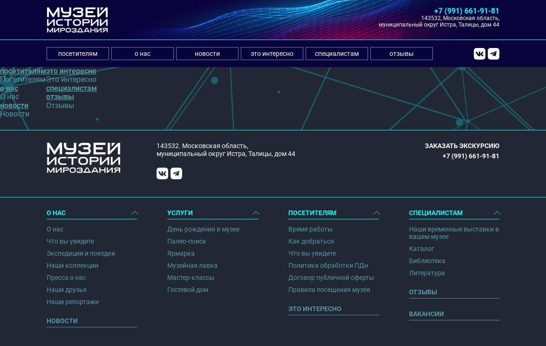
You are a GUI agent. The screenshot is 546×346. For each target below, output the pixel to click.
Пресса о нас (66, 277)
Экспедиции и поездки (81, 253)
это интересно (272, 53)
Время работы (310, 229)
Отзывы (423, 292)
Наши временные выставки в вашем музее (454, 232)
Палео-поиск (186, 241)
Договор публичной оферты (331, 277)
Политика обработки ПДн (328, 265)
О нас (55, 229)
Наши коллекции (72, 265)
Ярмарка (181, 253)
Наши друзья (67, 289)
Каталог (421, 248)
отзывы (401, 53)
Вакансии (426, 314)
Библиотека (427, 261)
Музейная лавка (192, 265)
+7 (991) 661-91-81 (466, 11)
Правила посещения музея (329, 289)
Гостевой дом (187, 289)
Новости (62, 321)
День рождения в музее (203, 229)
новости (207, 53)
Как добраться (311, 241)
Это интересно (314, 308)
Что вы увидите (70, 241)
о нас (142, 53)
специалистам (337, 53)
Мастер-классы (190, 277)
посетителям (77, 53)
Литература (427, 273)
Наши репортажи (73, 301)
